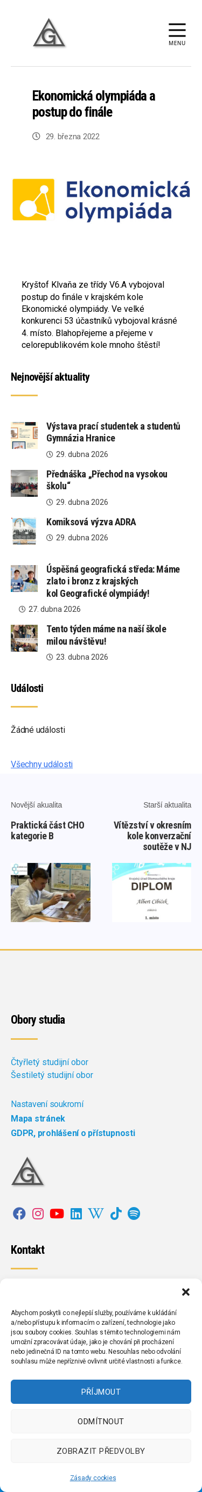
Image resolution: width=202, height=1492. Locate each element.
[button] (185, 1292)
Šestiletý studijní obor (52, 1075)
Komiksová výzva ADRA (91, 521)
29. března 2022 (73, 136)
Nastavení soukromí (47, 1104)
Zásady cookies (93, 1478)
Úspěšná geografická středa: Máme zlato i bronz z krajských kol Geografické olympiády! (113, 581)
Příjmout (101, 1392)
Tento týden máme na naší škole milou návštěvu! (106, 635)
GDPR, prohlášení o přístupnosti (73, 1133)
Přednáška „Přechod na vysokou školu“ (107, 480)
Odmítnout (101, 1421)
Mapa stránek (38, 1118)
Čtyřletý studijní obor (49, 1062)
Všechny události (42, 764)
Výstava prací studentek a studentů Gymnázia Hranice (113, 432)
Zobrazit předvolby (101, 1451)
